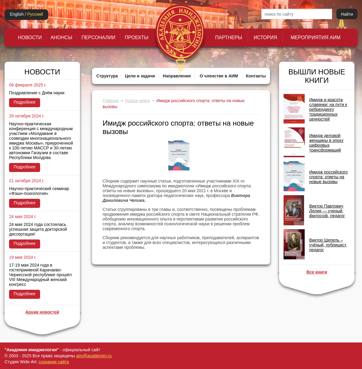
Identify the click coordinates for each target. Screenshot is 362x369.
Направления (177, 75)
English (17, 14)
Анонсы (61, 37)
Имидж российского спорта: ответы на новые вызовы (328, 177)
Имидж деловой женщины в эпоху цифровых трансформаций (326, 142)
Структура (107, 75)
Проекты (136, 37)
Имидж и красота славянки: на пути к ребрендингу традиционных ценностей (328, 109)
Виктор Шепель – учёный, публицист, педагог (328, 245)
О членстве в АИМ (219, 75)
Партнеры (228, 37)
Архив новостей (42, 312)
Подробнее (25, 102)
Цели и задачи (140, 75)
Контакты (256, 75)
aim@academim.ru (94, 355)
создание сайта (54, 361)
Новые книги (137, 100)
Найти (347, 14)
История (265, 37)
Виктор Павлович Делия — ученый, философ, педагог (327, 211)
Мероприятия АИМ (316, 37)
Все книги (316, 272)
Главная (111, 100)
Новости (30, 37)
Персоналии (98, 37)
